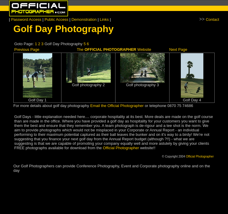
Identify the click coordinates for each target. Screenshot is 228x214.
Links (104, 19)
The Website (114, 49)
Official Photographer (121, 148)
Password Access (26, 19)
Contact (212, 19)
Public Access (57, 19)
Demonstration (84, 19)
